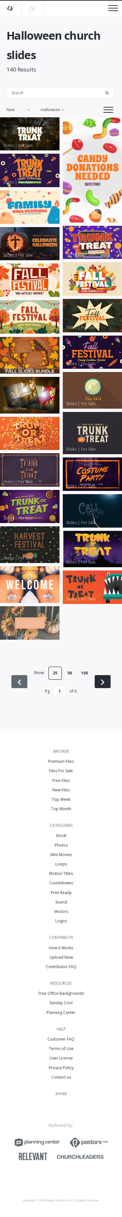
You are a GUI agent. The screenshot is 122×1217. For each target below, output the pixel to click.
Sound (61, 902)
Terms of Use (61, 1048)
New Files (61, 790)
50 (69, 673)
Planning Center (61, 1012)
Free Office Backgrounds (61, 993)
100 (84, 673)
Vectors (61, 911)
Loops (61, 864)
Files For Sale (61, 771)
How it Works (61, 948)
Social (61, 835)
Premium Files (61, 761)
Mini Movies (61, 854)
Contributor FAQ (61, 966)
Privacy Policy (61, 1067)
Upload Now (61, 957)
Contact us (61, 1077)
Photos (61, 845)
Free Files (61, 780)
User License (61, 1058)
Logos (61, 921)
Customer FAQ (61, 1039)
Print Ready (61, 892)
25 (55, 673)
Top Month (61, 809)
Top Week (61, 799)
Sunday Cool (61, 1003)
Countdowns (61, 883)
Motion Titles (61, 873)
